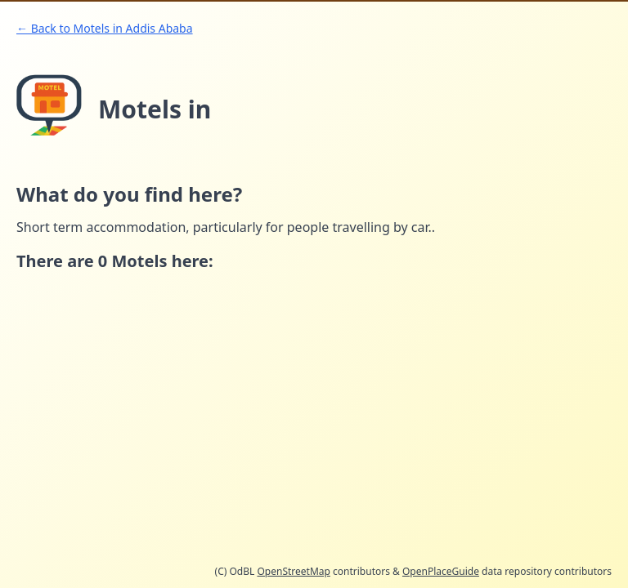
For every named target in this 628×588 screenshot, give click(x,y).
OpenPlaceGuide (440, 571)
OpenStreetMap (293, 571)
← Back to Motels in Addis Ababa (104, 28)
